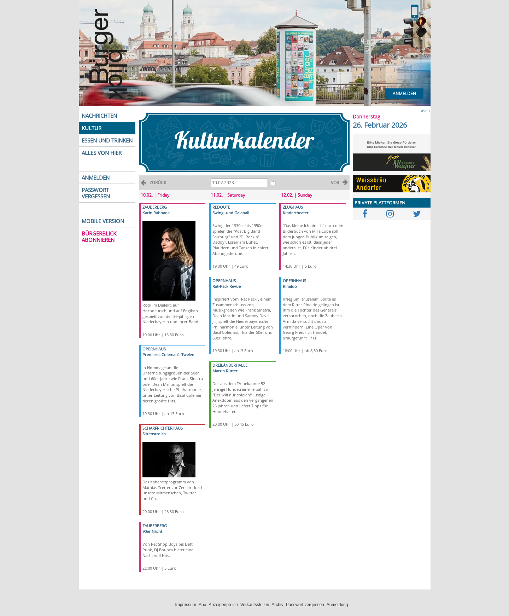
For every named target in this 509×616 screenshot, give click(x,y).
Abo (202, 604)
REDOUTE (221, 207)
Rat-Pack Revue (226, 286)
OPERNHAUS (154, 348)
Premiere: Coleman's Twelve (168, 354)
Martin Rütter (225, 370)
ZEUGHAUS (293, 207)
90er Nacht (152, 531)
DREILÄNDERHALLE (229, 365)
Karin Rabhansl (156, 212)
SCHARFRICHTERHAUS (162, 428)
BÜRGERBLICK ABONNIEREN (99, 236)
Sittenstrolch (154, 433)
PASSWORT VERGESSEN (96, 193)
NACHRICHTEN (99, 115)
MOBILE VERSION (103, 221)
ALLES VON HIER (102, 152)
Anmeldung (337, 604)
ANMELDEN (96, 177)
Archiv (277, 604)
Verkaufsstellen (254, 604)
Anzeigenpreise (223, 604)
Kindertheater (296, 212)
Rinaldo (290, 286)
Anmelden (404, 94)
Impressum (185, 604)
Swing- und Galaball (230, 212)
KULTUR (91, 128)
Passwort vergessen (305, 604)
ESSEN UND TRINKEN (107, 140)
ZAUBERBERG (154, 207)
